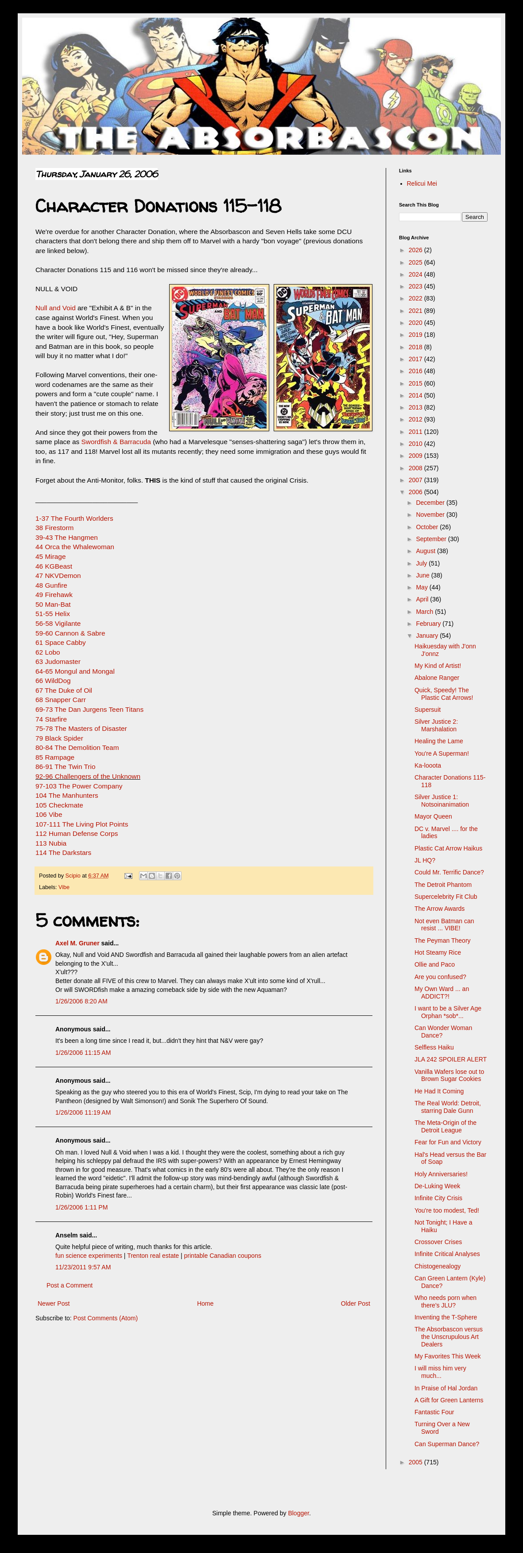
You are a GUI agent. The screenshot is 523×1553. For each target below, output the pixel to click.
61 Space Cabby (60, 642)
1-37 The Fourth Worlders (74, 518)
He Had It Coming (439, 1091)
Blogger (298, 1513)
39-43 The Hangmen (66, 537)
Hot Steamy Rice (438, 952)
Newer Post (54, 1303)
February (429, 623)
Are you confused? (440, 976)
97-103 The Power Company (79, 786)
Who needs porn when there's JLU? (446, 1301)
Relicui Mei (422, 183)
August (426, 550)
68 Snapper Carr (60, 699)
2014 (416, 395)
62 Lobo (47, 652)
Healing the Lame (439, 741)
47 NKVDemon (58, 575)
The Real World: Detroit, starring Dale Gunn (448, 1107)
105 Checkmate (59, 805)
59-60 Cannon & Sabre (70, 633)
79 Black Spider (59, 738)
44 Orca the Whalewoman (74, 546)
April (423, 599)
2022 (416, 298)
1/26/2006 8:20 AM (81, 1001)
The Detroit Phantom (443, 884)
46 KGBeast (53, 566)
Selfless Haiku (434, 1047)
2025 (416, 262)
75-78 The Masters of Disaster (81, 728)
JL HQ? (425, 860)
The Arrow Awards (440, 908)
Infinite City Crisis (438, 1198)
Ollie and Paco (435, 964)
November (431, 514)
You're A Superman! (442, 753)
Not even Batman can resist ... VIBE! (444, 924)
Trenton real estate (153, 1255)
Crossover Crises (438, 1241)
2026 (416, 250)
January (428, 635)
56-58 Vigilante (58, 623)
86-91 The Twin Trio (65, 766)
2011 (416, 431)
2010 (416, 443)
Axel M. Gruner (77, 943)
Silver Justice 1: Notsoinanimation (442, 800)
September (432, 538)
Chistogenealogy (438, 1266)
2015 (416, 383)
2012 (416, 419)
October (428, 527)
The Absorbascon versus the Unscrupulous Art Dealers (449, 1337)
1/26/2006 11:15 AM (83, 1052)
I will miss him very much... (440, 1372)
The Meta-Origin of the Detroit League (446, 1126)
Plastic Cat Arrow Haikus (448, 848)
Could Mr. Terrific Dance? (449, 872)
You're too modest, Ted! (447, 1210)
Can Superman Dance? (447, 1444)
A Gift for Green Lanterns (449, 1400)
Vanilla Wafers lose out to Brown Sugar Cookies (449, 1075)
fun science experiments (88, 1255)
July (422, 563)
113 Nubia (50, 843)
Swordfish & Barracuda (116, 441)
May (422, 587)
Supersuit (428, 709)
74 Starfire (51, 719)
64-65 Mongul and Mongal (75, 671)
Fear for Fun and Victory (448, 1142)
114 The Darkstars (63, 852)
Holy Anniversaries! (441, 1174)
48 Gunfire (51, 585)
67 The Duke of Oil (63, 690)
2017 (416, 359)
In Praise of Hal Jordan (446, 1388)
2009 (416, 455)
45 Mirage (50, 556)
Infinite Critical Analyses (447, 1253)
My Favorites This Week (448, 1356)
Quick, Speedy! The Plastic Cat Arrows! (444, 694)
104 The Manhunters (66, 795)
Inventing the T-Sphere (446, 1317)
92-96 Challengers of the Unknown (87, 776)
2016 (416, 371)
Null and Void (55, 308)
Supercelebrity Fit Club (446, 896)
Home (205, 1303)
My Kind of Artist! (438, 665)
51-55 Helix (52, 613)
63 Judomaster (58, 661)
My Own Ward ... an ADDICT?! (442, 992)
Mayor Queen (433, 816)
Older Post (355, 1303)
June (423, 575)
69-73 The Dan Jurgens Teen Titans (89, 709)
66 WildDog (53, 680)
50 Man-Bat (53, 604)
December (431, 502)
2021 (416, 310)
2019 (416, 334)
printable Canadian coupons (222, 1255)
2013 (416, 407)
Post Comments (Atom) (106, 1318)
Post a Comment (69, 1285)
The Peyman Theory (443, 940)
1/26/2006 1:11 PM (81, 1207)
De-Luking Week (437, 1186)
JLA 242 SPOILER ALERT (451, 1059)
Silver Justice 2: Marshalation (436, 725)
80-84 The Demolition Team (77, 747)
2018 (416, 347)
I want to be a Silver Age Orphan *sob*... (448, 1012)
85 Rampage (54, 757)
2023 (416, 286)
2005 (416, 1462)
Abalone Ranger (437, 677)
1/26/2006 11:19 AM (83, 1112)
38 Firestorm (54, 527)
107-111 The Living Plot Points (81, 824)
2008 (416, 468)
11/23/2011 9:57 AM (83, 1267)
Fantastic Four (434, 1412)
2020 (416, 322)
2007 (416, 480)
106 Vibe (48, 814)
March (425, 611)
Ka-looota (428, 765)
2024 (416, 274)
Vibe (64, 887)
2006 (416, 492)
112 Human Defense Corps (76, 833)
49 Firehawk (54, 594)
